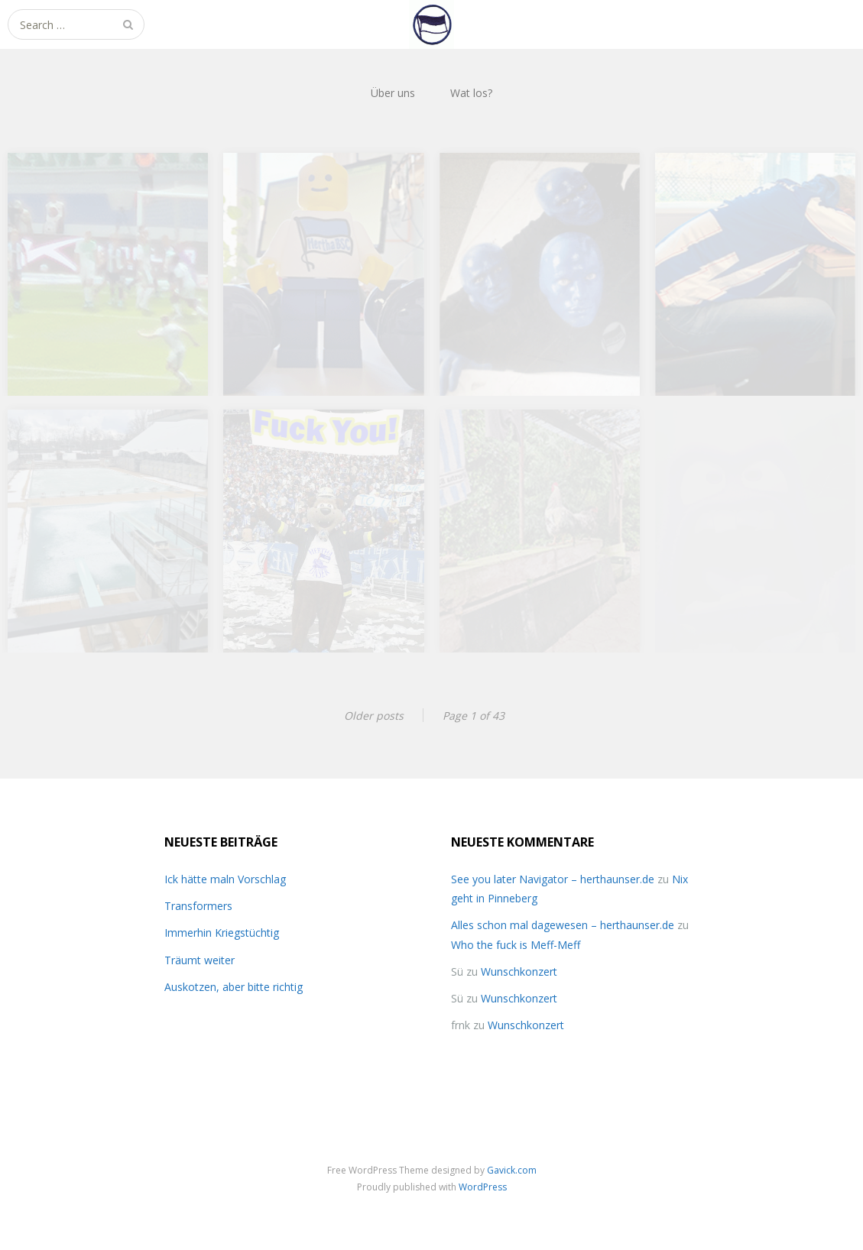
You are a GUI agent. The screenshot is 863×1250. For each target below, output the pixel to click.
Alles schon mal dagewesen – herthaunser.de (562, 925)
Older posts (374, 715)
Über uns (393, 93)
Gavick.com (512, 1170)
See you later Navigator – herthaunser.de (552, 879)
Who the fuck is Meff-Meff (515, 945)
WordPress (483, 1186)
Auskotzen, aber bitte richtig (233, 987)
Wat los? (471, 93)
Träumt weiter (199, 960)
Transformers (198, 906)
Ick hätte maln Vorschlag (225, 879)
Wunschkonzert (519, 971)
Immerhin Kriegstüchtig (221, 932)
